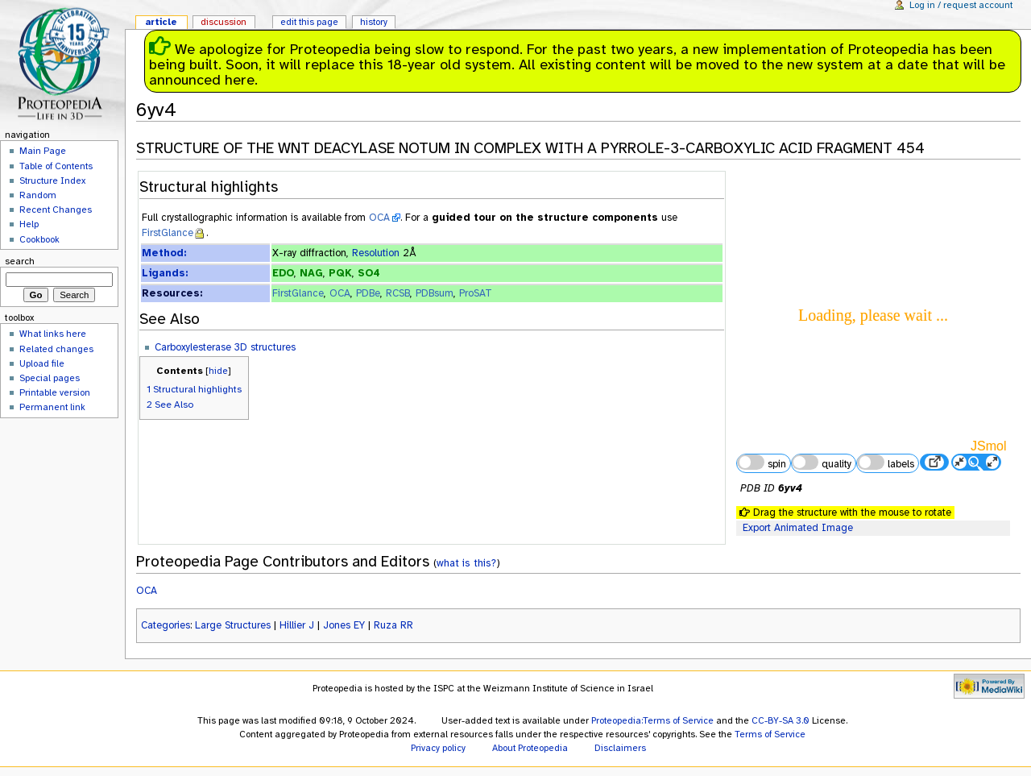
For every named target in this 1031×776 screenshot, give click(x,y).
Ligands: (165, 273)
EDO (283, 273)
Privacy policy (438, 747)
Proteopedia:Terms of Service (652, 720)
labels (885, 462)
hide (218, 370)
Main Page (42, 150)
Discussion (223, 21)
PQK (340, 273)
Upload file (41, 363)
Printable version (54, 392)
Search (20, 261)
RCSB (398, 293)
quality (821, 462)
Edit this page (309, 21)
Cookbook (39, 239)
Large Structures (233, 625)
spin (761, 462)
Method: (164, 253)
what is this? (466, 563)
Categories (165, 625)
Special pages (49, 378)
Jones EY (344, 625)
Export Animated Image (798, 527)
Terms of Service (770, 734)
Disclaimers (620, 747)
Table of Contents (56, 166)
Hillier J (296, 625)
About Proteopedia (530, 747)
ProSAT (475, 293)
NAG (311, 273)
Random (37, 195)
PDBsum (434, 293)
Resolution (376, 253)
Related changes (56, 349)
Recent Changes (55, 209)
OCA (379, 217)
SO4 (369, 273)
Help (29, 224)
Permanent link (52, 407)
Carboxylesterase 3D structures (225, 347)
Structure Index (52, 180)
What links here (52, 333)
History (373, 21)
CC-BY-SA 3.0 (780, 720)
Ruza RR (393, 625)
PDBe (368, 293)
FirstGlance (167, 232)
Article (161, 21)
